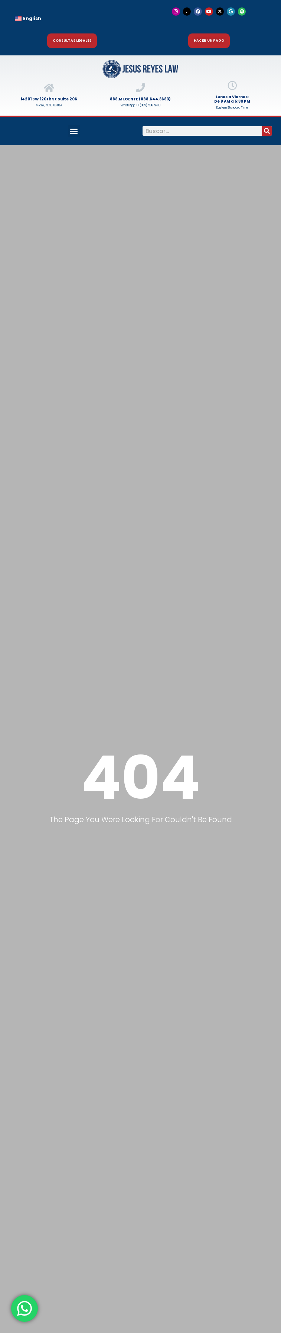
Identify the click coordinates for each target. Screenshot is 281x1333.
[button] (74, 131)
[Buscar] (267, 131)
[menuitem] (72, 18)
